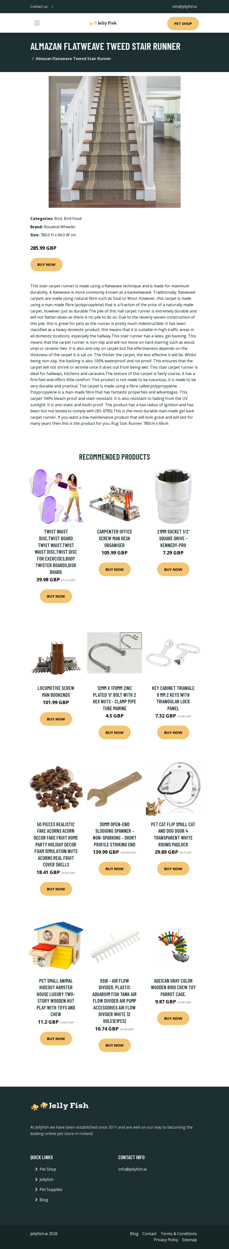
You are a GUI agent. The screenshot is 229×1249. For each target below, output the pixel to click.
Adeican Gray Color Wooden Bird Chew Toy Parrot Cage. (173, 987)
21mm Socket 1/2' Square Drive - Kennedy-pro (173, 538)
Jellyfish (47, 1179)
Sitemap (189, 1239)
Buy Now (46, 264)
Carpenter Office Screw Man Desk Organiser (114, 538)
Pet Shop (183, 23)
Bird (58, 218)
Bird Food (72, 218)
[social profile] (52, 6)
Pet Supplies (51, 1189)
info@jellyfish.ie (185, 6)
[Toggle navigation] (37, 23)
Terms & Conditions (179, 1233)
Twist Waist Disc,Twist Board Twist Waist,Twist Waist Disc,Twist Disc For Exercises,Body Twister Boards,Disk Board (56, 551)
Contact (149, 1233)
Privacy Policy (166, 1239)
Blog (44, 1199)
